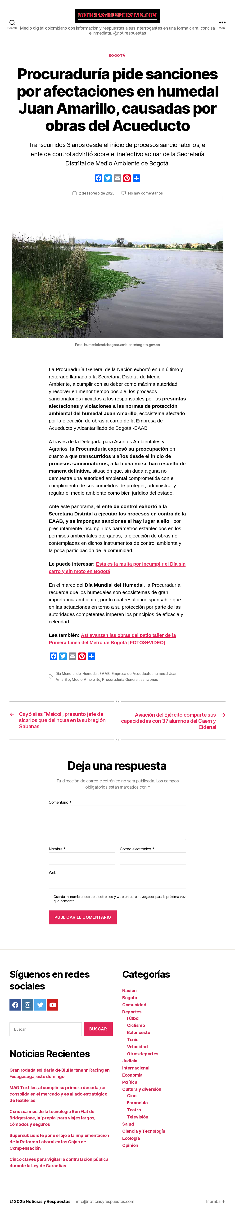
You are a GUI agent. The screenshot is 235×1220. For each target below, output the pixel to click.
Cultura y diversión (141, 1094)
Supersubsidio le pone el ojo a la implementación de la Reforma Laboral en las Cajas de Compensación (59, 1147)
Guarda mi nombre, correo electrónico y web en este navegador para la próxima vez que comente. (119, 904)
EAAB (105, 677)
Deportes (131, 1016)
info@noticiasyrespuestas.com (106, 1206)
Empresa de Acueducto (133, 677)
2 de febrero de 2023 (97, 197)
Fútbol (133, 1023)
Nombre (57, 854)
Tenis (132, 1044)
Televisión (137, 1121)
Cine (131, 1100)
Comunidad (134, 1009)
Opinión (130, 1150)
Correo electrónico (137, 854)
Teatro (134, 1114)
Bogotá (117, 60)
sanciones (150, 683)
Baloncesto (138, 1037)
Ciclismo (136, 1030)
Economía (132, 1080)
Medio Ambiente (86, 683)
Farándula (137, 1107)
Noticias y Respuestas (48, 1206)
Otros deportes (142, 1058)
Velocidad (137, 1051)
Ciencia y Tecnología (143, 1136)
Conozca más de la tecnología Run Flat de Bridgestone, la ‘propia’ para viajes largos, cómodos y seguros (52, 1123)
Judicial (130, 1065)
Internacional (135, 1072)
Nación (129, 995)
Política (129, 1087)
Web (52, 877)
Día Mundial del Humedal (76, 677)
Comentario (60, 807)
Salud (128, 1129)
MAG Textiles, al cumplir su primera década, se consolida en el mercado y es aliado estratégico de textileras (58, 1099)
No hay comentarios (146, 197)
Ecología (131, 1143)
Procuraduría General (121, 683)
